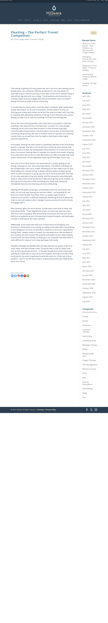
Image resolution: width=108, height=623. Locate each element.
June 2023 (86, 153)
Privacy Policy (50, 410)
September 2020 (89, 292)
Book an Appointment (82, 20)
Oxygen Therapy (89, 360)
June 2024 (86, 105)
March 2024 (87, 118)
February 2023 (88, 170)
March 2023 (87, 166)
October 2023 (87, 135)
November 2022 (88, 183)
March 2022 (87, 214)
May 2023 (86, 157)
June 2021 (86, 253)
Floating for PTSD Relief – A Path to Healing (89, 68)
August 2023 (87, 144)
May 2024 (86, 109)
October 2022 (87, 188)
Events (46, 20)
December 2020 (88, 279)
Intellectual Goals (89, 340)
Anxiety (85, 316)
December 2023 (88, 127)
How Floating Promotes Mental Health (89, 76)
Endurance (86, 325)
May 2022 (86, 205)
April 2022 (86, 210)
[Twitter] (15, 275)
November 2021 (88, 231)
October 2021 (87, 236)
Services (36, 20)
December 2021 (88, 227)
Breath (85, 321)
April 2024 (86, 114)
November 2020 (88, 284)
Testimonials (54, 20)
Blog (62, 20)
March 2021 (87, 266)
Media (84, 349)
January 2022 (87, 223)
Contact (69, 20)
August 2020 (87, 297)
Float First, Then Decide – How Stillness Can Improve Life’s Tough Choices (88, 48)
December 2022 (88, 179)
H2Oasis (16, 39)
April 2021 (86, 262)
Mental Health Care (88, 354)
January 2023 (87, 175)
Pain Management (89, 364)
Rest (84, 378)
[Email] (28, 275)
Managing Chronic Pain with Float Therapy (89, 59)
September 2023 (89, 140)
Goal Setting (87, 336)
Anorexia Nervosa (89, 312)
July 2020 (86, 301)
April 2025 (86, 96)
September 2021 (89, 240)
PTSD (84, 373)
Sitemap (40, 410)
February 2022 (88, 218)
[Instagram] (18, 275)
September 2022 (89, 192)
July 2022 (86, 201)
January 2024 (87, 122)
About (27, 20)
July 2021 (86, 249)
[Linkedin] (21, 275)
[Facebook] (12, 275)
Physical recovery (89, 369)
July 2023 (86, 149)
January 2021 (87, 275)
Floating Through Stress (89, 84)
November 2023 (88, 131)
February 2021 (88, 271)
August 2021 (87, 244)
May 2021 (86, 258)
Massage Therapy (89, 345)
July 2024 (86, 100)
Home (20, 20)
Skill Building (87, 388)
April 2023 (86, 162)
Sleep (84, 393)
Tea (84, 397)
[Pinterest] (24, 275)
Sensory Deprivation (87, 383)
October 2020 (87, 288)
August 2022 (87, 196)
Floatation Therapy (37, 39)
